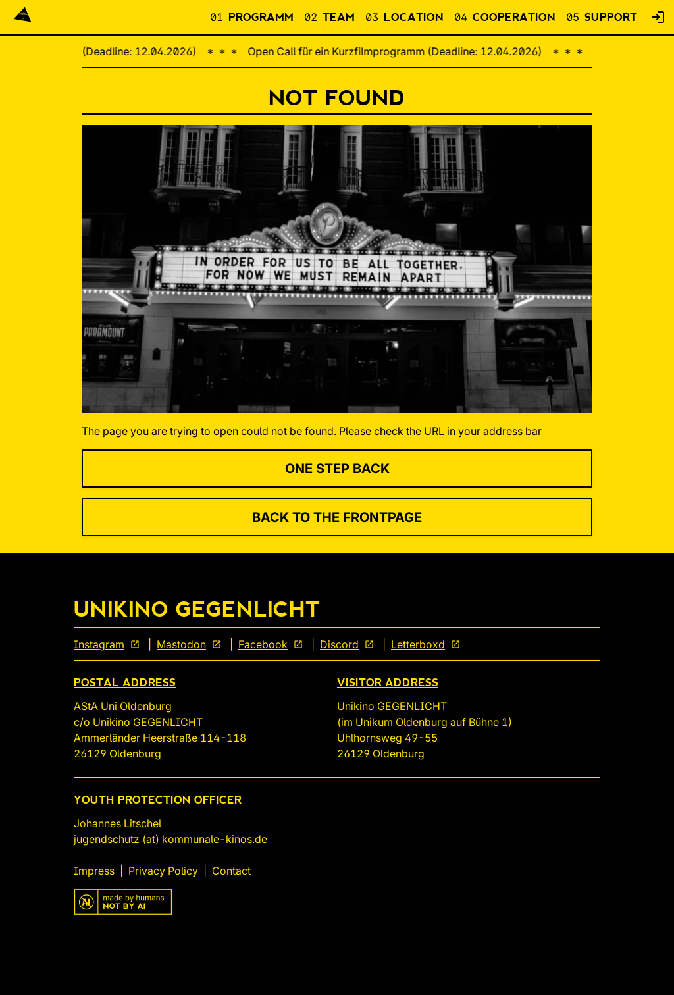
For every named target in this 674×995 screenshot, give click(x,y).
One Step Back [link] (337, 468)
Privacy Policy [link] (163, 870)
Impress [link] (94, 870)
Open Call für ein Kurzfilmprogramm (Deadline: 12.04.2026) (399, 51)
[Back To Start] (22, 17)
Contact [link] (231, 870)
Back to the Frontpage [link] (337, 517)
